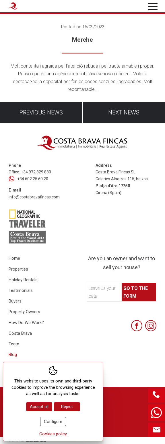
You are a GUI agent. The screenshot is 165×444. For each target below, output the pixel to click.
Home (14, 258)
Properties (18, 269)
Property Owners (24, 311)
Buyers (15, 301)
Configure (53, 421)
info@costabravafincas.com (34, 197)
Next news (123, 112)
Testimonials (21, 290)
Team (14, 344)
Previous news (41, 112)
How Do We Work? (26, 322)
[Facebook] (136, 325)
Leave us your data (102, 292)
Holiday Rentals (23, 279)
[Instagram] (150, 325)
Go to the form (135, 292)
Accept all (39, 406)
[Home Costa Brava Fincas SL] (33, 6)
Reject (67, 406)
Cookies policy (53, 434)
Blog (13, 354)
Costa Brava (20, 333)
